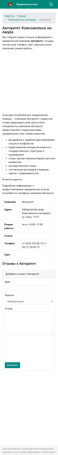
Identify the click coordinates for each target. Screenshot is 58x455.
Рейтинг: (10, 295)
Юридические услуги (27, 4)
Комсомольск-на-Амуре (22, 19)
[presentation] (17, 348)
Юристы (9, 16)
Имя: (7, 282)
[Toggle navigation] (51, 4)
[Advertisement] (29, 82)
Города (22, 16)
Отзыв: (9, 308)
